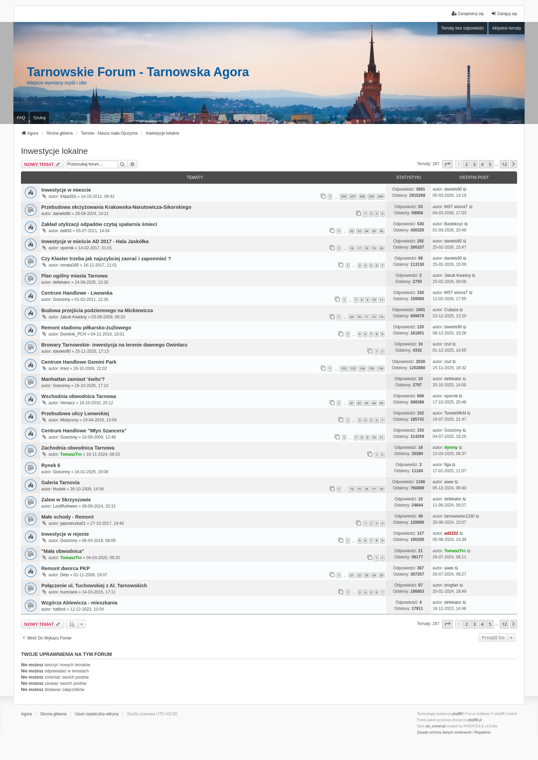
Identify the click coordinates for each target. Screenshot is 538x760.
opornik (67, 248)
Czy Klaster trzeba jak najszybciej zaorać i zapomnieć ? (106, 258)
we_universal (435, 726)
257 (352, 196)
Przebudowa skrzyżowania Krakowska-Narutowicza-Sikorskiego (116, 207)
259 (371, 196)
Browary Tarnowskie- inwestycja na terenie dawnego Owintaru (114, 345)
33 (359, 231)
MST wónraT (456, 206)
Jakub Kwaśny (457, 275)
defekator (61, 282)
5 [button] (490, 164)
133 (352, 368)
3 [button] (474, 164)
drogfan (451, 585)
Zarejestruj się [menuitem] (467, 13)
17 (359, 248)
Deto (64, 574)
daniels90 (453, 189)
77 (374, 489)
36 (381, 231)
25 (381, 575)
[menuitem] (444, 732)
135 (371, 368)
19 (374, 248)
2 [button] (466, 164)
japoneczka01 (73, 523)
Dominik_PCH (73, 334)
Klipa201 (68, 196)
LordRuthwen (65, 506)
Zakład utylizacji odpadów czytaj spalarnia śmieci (99, 224)
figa (447, 464)
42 (359, 403)
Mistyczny (69, 420)
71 (366, 317)
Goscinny (61, 299)
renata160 (69, 265)
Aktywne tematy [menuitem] (506, 28)
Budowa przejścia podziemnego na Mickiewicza (97, 310)
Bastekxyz (453, 224)
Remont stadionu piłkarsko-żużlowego (86, 327)
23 (366, 575)
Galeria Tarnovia (60, 482)
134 (362, 368)
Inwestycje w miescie (66, 190)
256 (343, 196)
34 (366, 231)
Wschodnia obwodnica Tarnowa (78, 396)
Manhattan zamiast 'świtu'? (73, 379)
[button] (447, 164)
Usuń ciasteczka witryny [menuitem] (97, 714)
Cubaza (451, 309)
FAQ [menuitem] (21, 117)
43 (366, 403)
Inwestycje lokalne (54, 151)
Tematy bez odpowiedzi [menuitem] (462, 28)
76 (366, 489)
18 (366, 248)
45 (381, 403)
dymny (451, 447)
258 (362, 196)
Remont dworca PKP (65, 568)
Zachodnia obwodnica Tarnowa (77, 448)
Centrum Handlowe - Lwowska (77, 293)
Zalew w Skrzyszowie (66, 499)
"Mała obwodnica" (62, 551)
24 (374, 575)
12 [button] (504, 164)
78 (381, 489)
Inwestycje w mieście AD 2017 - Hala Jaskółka (95, 241)
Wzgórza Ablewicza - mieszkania (79, 602)
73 (381, 317)
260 (380, 196)
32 (351, 231)
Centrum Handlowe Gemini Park (78, 362)
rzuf (447, 344)
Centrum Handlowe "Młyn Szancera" (84, 430)
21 (351, 575)
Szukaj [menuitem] (39, 117)
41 (351, 403)
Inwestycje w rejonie (65, 534)
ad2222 (451, 533)
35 (374, 231)
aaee (449, 481)
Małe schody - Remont (67, 517)
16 (351, 248)
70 (359, 317)
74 (351, 489)
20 (381, 248)
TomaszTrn (71, 454)
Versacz (67, 402)
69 (351, 317)
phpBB (457, 714)
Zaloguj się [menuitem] (504, 13)
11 (381, 299)
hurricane (69, 592)
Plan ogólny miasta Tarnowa (74, 276)
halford (59, 609)
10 (374, 299)
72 (374, 317)
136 (380, 368)
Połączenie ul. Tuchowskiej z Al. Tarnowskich (94, 585)
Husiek (59, 489)
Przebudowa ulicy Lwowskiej (75, 413)
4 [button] (482, 164)
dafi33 (66, 230)
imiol (64, 368)
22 (359, 575)
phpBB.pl (475, 720)
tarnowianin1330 (459, 516)
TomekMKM (455, 413)
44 (374, 403)
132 (343, 368)
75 (359, 489)
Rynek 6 (50, 465)
